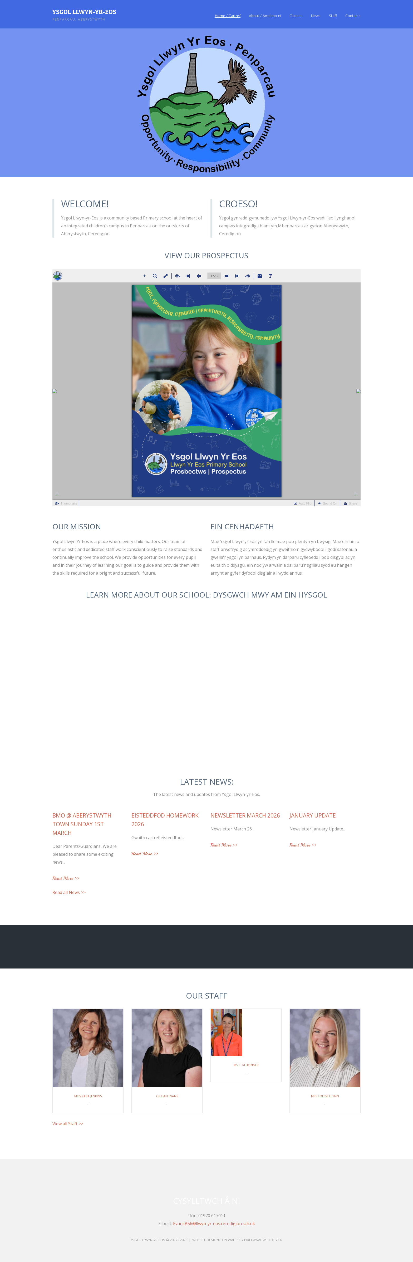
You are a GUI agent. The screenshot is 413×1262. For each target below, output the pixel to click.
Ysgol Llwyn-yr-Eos (84, 12)
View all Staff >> (67, 1124)
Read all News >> (69, 892)
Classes (295, 15)
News (316, 15)
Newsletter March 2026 (245, 815)
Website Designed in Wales (215, 1239)
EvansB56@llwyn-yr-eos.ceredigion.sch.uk (214, 1223)
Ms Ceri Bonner (246, 1065)
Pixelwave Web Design (263, 1239)
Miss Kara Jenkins (88, 1096)
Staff (333, 15)
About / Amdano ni (265, 15)
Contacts (353, 15)
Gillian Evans (167, 1096)
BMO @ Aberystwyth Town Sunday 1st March (81, 824)
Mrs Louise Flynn (325, 1096)
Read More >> (65, 878)
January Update (312, 815)
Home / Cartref (227, 15)
